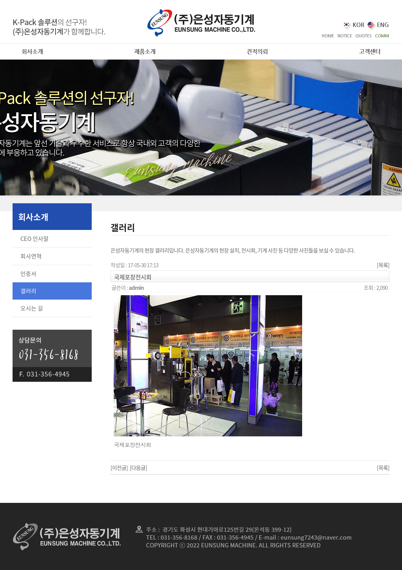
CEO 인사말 (34, 238)
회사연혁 (31, 256)
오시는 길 (31, 308)
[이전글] (119, 467)
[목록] (383, 265)
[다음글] (138, 467)
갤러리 (28, 291)
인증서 (28, 273)
